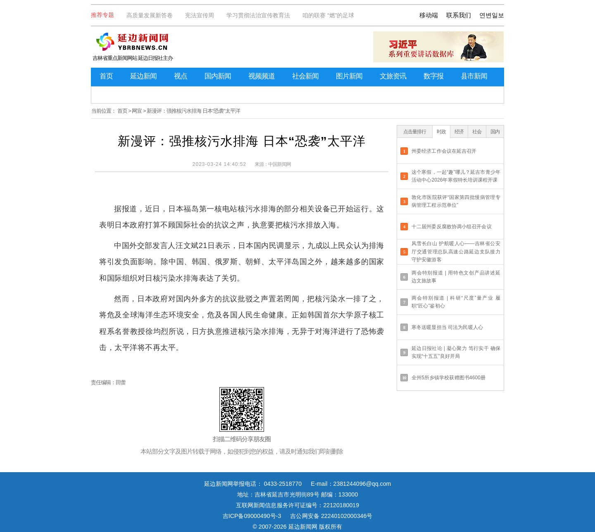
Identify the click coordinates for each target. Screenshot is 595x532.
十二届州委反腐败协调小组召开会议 (452, 226)
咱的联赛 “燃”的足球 (328, 15)
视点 (180, 76)
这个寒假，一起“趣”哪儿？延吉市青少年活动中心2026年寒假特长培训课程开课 (456, 176)
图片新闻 (349, 76)
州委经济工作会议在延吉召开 (444, 151)
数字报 (433, 76)
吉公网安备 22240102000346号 (331, 516)
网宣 (137, 111)
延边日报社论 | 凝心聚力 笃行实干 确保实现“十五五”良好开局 (456, 352)
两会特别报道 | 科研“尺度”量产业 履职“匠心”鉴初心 (456, 302)
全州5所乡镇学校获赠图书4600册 (449, 378)
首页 (106, 76)
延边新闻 (143, 76)
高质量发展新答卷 (149, 15)
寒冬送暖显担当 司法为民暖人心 (447, 327)
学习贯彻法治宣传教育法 (258, 15)
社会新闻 (305, 76)
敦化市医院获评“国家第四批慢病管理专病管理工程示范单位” (456, 201)
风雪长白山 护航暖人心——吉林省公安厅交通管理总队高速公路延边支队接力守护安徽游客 (456, 251)
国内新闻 (218, 76)
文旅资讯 (393, 76)
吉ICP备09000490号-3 (252, 516)
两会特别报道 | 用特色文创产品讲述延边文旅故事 (456, 277)
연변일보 (491, 15)
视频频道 (261, 76)
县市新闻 (474, 76)
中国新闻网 (279, 164)
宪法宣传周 (199, 15)
